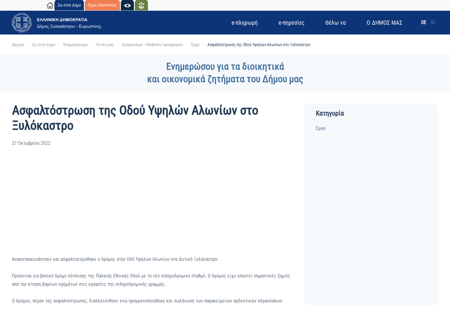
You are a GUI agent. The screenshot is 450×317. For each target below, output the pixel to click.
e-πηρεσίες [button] (291, 22)
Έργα (320, 128)
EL (433, 22)
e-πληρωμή (245, 22)
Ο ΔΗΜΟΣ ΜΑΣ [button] (384, 22)
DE (423, 22)
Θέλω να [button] (335, 22)
